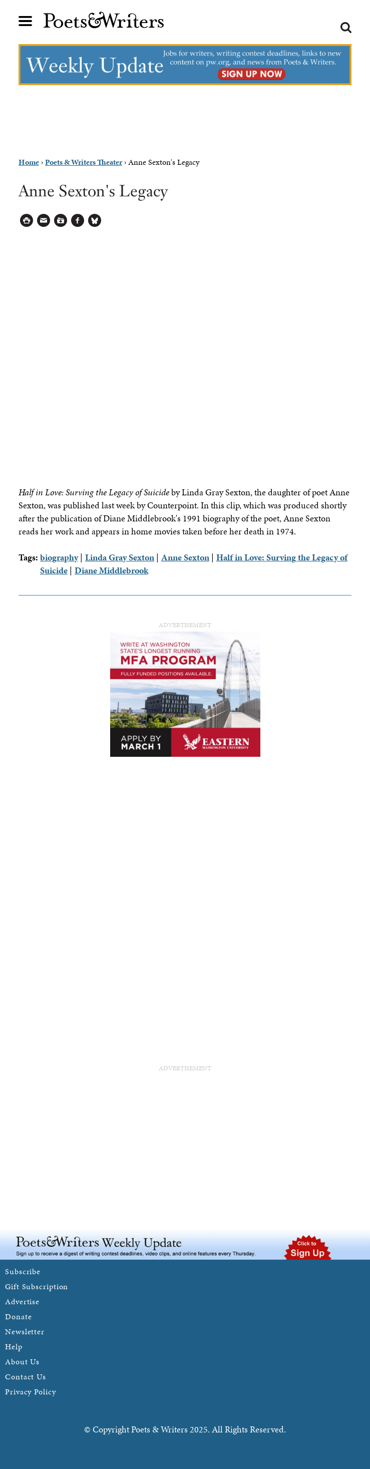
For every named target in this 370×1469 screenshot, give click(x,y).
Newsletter (25, 1331)
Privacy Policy (30, 1391)
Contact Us (25, 1376)
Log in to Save (61, 220)
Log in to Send (44, 220)
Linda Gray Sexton (119, 557)
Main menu (26, 21)
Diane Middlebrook (111, 570)
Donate (18, 1316)
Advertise (22, 1301)
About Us (22, 1361)
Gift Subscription (36, 1286)
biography (59, 557)
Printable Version (27, 220)
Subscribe (23, 1271)
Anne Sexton (185, 557)
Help (14, 1346)
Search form (345, 27)
